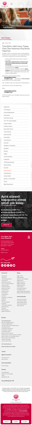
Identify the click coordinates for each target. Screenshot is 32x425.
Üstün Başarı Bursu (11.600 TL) (15, 218)
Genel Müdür (7, 137)
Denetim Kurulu (7, 134)
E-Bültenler (6, 159)
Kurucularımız (7, 115)
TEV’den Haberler (8, 156)
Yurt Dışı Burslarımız (7, 344)
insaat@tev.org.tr (8, 78)
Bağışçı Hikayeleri (21, 283)
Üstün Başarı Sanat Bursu (7, 328)
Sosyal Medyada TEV (8, 380)
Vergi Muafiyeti (7, 173)
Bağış (18, 273)
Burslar (4, 317)
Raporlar (6, 151)
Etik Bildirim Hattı (5, 377)
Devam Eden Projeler (22, 299)
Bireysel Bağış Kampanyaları (23, 291)
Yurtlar (5, 181)
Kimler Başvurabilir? (6, 331)
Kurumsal (12, 25)
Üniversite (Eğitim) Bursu (7, 323)
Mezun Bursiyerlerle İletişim (8, 346)
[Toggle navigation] (11, 4)
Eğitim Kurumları (6, 354)
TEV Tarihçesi (7, 109)
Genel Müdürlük (5, 372)
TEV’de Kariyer (5, 365)
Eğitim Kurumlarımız (8, 184)
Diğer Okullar (5, 359)
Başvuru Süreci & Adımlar (7, 333)
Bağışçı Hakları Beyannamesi (23, 292)
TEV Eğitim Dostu (21, 289)
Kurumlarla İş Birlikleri (22, 288)
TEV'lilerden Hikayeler (9, 162)
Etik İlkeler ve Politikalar (9, 145)
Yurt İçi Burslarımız (6, 320)
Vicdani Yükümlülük (6, 339)
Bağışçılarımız (20, 280)
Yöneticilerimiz (7, 140)
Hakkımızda (6, 107)
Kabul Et (7, 421)
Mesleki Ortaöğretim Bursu (8, 322)
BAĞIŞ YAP (6, 224)
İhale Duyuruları (7, 170)
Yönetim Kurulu (7, 131)
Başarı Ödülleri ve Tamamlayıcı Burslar (10, 336)
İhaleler (18, 25)
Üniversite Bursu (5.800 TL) (14, 212)
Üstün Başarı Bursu (6, 327)
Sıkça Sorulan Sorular (6, 341)
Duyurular (6, 167)
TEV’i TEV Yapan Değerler (10, 120)
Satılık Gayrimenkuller (22, 302)
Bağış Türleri (20, 275)
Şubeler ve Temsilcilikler (9, 178)
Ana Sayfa (4, 25)
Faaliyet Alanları (8, 123)
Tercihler (25, 421)
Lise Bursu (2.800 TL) (11, 210)
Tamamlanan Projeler (22, 301)
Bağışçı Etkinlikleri (21, 285)
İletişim (4, 369)
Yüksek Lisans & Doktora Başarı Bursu (10, 325)
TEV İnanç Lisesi (5, 357)
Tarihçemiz (4, 277)
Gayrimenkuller (7, 176)
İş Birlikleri (6, 148)
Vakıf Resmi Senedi (8, 118)
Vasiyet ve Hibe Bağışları (22, 279)
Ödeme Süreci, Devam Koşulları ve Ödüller (11, 334)
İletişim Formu (4, 252)
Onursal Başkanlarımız (9, 112)
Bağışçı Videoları (21, 282)
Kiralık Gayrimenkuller (22, 304)
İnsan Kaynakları (6, 363)
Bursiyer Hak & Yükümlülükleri (8, 337)
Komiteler (6, 142)
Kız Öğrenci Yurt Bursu (7, 330)
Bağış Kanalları (20, 277)
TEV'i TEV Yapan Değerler (8, 283)
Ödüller (5, 153)
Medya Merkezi (7, 165)
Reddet (16, 421)
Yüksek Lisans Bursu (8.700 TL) (15, 215)
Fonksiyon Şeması (8, 126)
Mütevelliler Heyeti (8, 129)
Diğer (5, 220)
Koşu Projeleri (20, 286)
